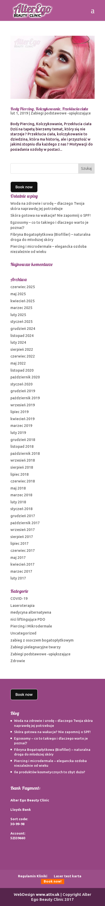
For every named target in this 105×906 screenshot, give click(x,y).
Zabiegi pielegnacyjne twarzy (35, 647)
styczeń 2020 (21, 384)
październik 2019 (25, 398)
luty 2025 (18, 315)
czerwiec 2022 (22, 356)
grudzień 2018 (22, 440)
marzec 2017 (21, 571)
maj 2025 (18, 294)
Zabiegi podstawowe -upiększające (61, 113)
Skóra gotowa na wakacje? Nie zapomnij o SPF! (50, 215)
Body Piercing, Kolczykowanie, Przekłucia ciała (49, 108)
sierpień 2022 (21, 349)
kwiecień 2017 (22, 564)
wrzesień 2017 (22, 530)
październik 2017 (25, 523)
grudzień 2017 (22, 516)
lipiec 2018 (19, 474)
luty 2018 (18, 502)
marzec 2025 (21, 308)
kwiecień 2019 (22, 419)
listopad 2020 (22, 370)
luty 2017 (18, 578)
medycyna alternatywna (30, 612)
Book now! (53, 881)
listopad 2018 (22, 446)
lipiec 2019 (19, 412)
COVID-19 (19, 598)
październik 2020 (25, 377)
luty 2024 (18, 342)
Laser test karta (67, 876)
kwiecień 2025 (22, 301)
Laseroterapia (22, 605)
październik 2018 (25, 453)
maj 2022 (18, 363)
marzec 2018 (21, 495)
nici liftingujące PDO (27, 619)
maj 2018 (18, 488)
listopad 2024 (22, 336)
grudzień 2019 (22, 391)
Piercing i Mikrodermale (31, 626)
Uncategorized (23, 633)
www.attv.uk (48, 894)
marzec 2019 (21, 426)
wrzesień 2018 (22, 460)
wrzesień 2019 (22, 405)
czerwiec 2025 (22, 287)
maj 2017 (18, 557)
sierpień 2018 (21, 467)
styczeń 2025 (21, 321)
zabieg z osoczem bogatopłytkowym (42, 640)
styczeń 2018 (21, 509)
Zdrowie (17, 661)
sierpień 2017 (21, 537)
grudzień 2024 (22, 329)
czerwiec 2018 (22, 481)
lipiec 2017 (19, 543)
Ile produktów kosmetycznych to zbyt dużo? (49, 772)
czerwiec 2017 (22, 550)
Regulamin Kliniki (32, 876)
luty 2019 (18, 433)
